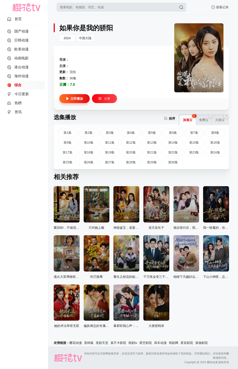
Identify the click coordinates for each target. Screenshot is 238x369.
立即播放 (74, 98)
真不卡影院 (118, 343)
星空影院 (145, 343)
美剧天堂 (102, 343)
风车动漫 (160, 343)
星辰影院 (187, 343)
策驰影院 (201, 343)
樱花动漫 (75, 343)
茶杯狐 (89, 343)
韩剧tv (132, 343)
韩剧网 (173, 343)
